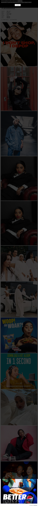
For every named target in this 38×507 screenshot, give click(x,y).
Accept (18, 5)
